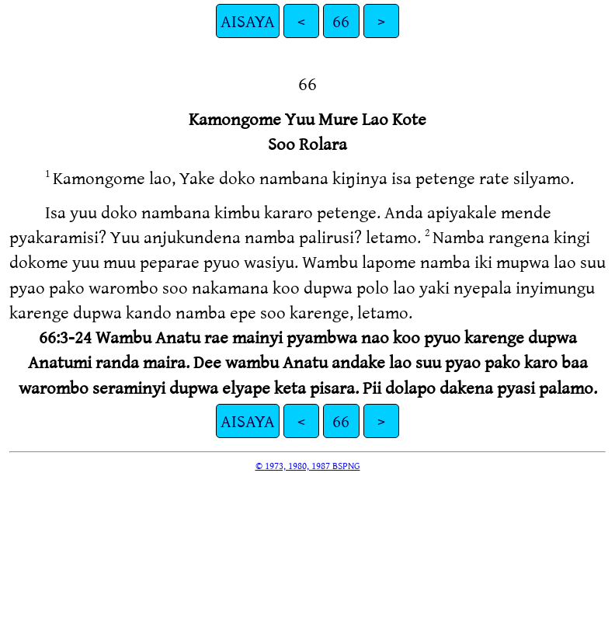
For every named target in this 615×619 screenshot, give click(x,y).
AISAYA (248, 20)
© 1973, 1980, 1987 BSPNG (307, 465)
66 (340, 20)
